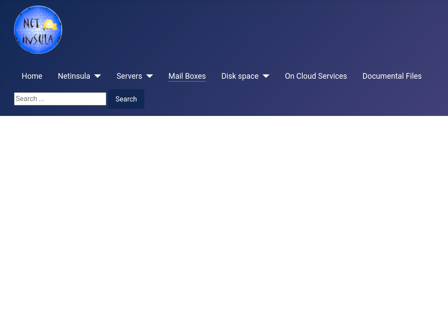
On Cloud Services (316, 76)
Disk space (240, 76)
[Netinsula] (95, 76)
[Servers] (147, 76)
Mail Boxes (187, 76)
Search (126, 99)
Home (32, 76)
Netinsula (74, 76)
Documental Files (392, 76)
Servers (129, 76)
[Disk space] (264, 76)
